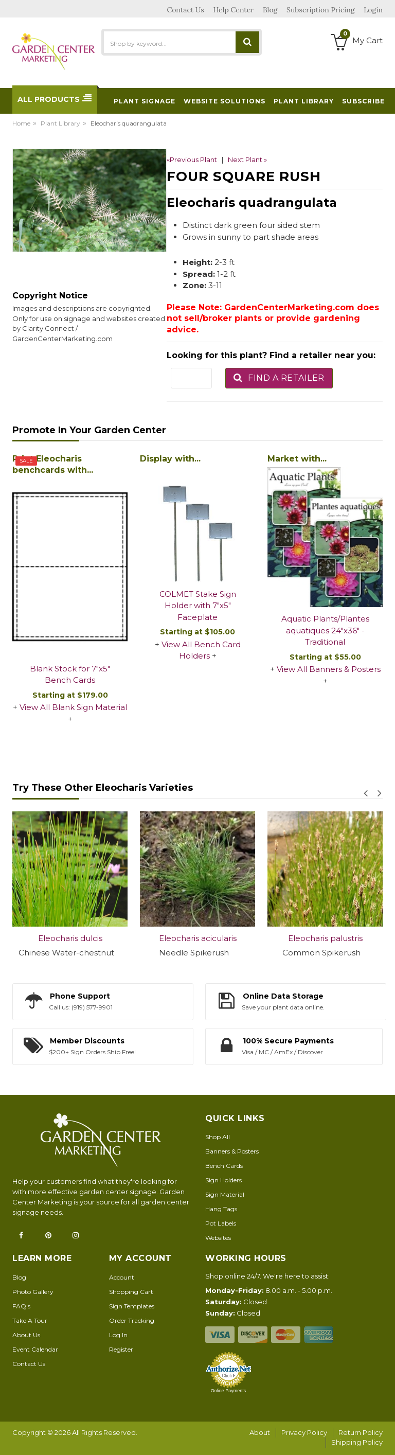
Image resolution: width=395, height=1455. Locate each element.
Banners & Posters (232, 1151)
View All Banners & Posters (329, 669)
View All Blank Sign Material (73, 707)
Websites (218, 1237)
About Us (26, 1335)
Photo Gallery (32, 1292)
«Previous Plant (192, 159)
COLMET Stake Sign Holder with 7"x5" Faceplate (197, 605)
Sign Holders (223, 1180)
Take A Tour (29, 1320)
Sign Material (224, 1194)
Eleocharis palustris (325, 938)
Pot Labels (220, 1223)
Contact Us (28, 1364)
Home (21, 123)
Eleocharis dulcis (70, 938)
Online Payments (228, 1390)
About (259, 1432)
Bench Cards (224, 1165)
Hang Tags (221, 1209)
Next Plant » (247, 159)
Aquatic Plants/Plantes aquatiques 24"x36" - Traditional (325, 630)
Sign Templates (131, 1306)
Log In (118, 1335)
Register (121, 1349)
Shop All (217, 1137)
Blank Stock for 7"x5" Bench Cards (70, 674)
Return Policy (360, 1432)
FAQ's (21, 1306)
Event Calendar (35, 1349)
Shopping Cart (131, 1292)
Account (121, 1277)
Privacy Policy (304, 1432)
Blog (19, 1277)
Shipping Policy (357, 1442)
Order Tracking (131, 1320)
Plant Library (60, 123)
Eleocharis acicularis (198, 938)
